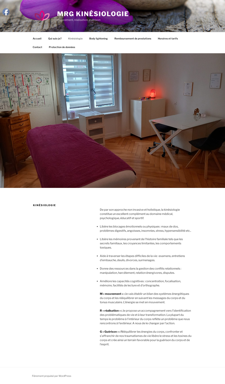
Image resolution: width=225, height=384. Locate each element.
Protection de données (62, 47)
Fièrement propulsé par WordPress (51, 375)
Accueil (37, 38)
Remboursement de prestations (132, 38)
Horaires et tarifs (168, 38)
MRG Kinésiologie (93, 14)
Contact (37, 47)
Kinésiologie (75, 38)
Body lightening (98, 38)
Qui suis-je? (55, 38)
